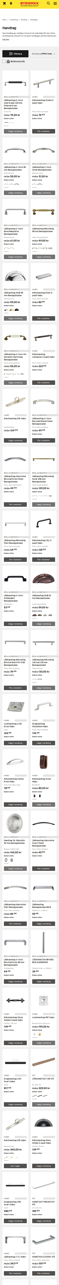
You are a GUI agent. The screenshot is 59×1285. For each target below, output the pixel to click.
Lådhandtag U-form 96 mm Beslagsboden (15, 168)
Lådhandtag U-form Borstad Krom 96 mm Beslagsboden (14, 962)
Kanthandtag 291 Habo (15, 418)
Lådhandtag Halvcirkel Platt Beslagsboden (15, 905)
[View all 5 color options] (50, 615)
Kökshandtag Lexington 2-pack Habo (43, 355)
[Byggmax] (29, 4)
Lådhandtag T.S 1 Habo (15, 1257)
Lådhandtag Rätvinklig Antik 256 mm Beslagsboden (43, 479)
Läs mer (5, 39)
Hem (4, 20)
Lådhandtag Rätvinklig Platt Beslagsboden (15, 541)
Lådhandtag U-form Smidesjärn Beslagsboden (13, 598)
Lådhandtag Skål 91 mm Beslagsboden (41, 596)
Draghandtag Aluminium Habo (40, 725)
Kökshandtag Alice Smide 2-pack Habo (41, 1141)
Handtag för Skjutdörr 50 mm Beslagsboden (14, 841)
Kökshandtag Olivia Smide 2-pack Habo (13, 1018)
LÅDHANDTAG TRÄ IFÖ (43, 1079)
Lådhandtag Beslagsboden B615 (41, 905)
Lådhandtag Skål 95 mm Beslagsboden (13, 294)
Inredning (14, 20)
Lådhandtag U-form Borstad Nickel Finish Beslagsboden (42, 421)
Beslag (24, 20)
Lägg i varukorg (15, 131)
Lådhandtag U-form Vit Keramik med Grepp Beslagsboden (15, 357)
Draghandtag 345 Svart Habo (12, 1080)
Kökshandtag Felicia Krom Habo (14, 780)
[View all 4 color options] (50, 248)
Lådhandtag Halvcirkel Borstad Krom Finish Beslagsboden (15, 479)
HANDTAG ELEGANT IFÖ (43, 1257)
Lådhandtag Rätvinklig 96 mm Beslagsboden (43, 230)
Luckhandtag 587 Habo (43, 1017)
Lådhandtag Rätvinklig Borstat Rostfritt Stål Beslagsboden (15, 662)
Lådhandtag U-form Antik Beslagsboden (42, 168)
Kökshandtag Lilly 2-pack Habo (42, 541)
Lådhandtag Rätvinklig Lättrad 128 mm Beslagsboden (43, 662)
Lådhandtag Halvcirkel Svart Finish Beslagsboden (43, 843)
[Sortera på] (43, 53)
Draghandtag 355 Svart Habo (12, 1203)
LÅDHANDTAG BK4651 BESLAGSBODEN (43, 961)
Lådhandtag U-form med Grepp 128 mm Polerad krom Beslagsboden (13, 104)
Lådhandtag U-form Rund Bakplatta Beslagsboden (13, 231)
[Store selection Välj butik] (11, 3)
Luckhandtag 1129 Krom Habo (13, 725)
